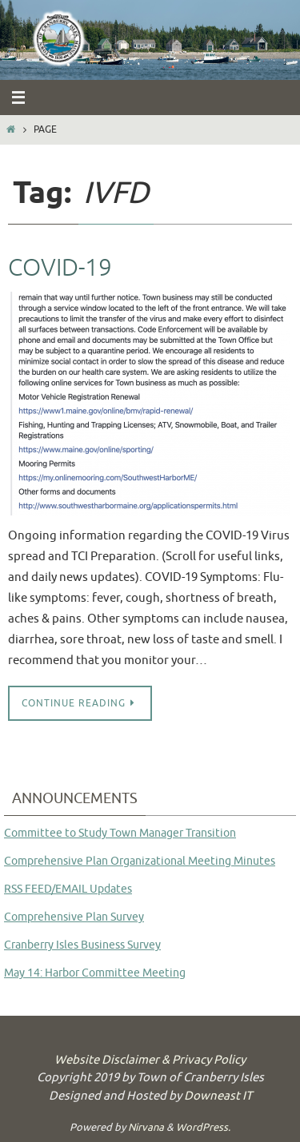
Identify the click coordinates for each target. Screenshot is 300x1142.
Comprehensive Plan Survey (74, 917)
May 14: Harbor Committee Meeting (95, 973)
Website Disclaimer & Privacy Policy (150, 1060)
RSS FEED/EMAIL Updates (68, 889)
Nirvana (146, 1127)
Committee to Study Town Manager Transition (120, 833)
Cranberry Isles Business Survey (82, 945)
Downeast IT (218, 1096)
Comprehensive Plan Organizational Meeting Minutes (139, 861)
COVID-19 (60, 268)
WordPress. (203, 1127)
